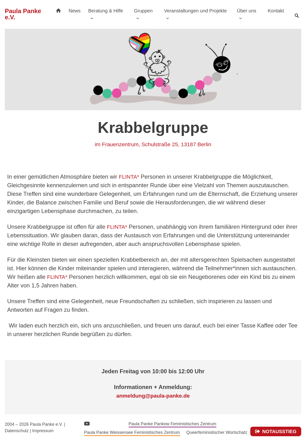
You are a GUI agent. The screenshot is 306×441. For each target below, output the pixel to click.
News (81, 10)
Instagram (98, 422)
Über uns (248, 10)
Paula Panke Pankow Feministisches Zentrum (172, 423)
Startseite (64, 9)
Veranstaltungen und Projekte (199, 10)
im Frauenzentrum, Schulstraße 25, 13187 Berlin (153, 144)
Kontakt (276, 10)
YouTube (87, 423)
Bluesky (119, 423)
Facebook (108, 422)
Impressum (43, 430)
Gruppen (148, 10)
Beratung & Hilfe (111, 10)
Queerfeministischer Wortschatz (216, 432)
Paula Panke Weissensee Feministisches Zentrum (132, 432)
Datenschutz (17, 430)
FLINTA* (129, 176)
